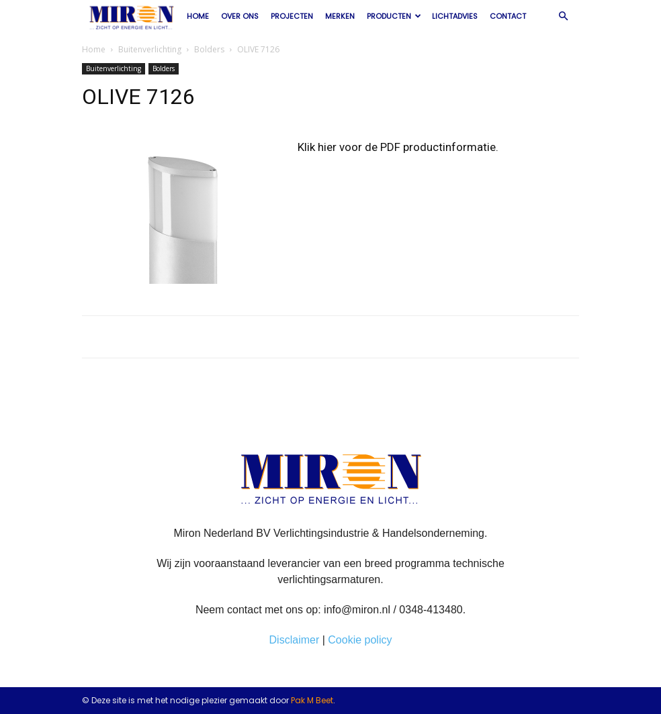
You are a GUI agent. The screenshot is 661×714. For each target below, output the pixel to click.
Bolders (209, 49)
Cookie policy (360, 640)
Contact (508, 16)
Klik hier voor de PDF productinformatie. (398, 147)
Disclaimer (294, 640)
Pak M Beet (312, 700)
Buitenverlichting (149, 49)
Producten (394, 16)
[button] (563, 16)
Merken (340, 16)
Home (198, 16)
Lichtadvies (455, 16)
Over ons (240, 16)
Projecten (292, 16)
